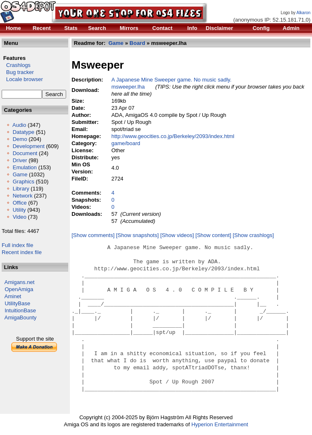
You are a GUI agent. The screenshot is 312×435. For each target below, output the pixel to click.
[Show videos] (177, 235)
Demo (19, 139)
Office (19, 203)
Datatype (23, 132)
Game (19, 174)
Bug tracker (18, 72)
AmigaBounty (21, 317)
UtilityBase (17, 303)
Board (137, 43)
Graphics (23, 181)
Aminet (13, 296)
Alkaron (303, 12)
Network (22, 196)
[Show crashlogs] (253, 235)
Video (19, 217)
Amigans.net (20, 282)
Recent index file (22, 252)
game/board (125, 143)
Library (20, 188)
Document (24, 153)
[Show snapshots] (137, 235)
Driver (19, 160)
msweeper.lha (128, 87)
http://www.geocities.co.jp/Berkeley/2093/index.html (173, 136)
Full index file (17, 245)
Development (28, 146)
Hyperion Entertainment (219, 424)
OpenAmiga (19, 289)
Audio (19, 125)
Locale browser (22, 79)
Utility (19, 210)
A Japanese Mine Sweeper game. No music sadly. (171, 80)
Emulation (24, 167)
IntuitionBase (20, 310)
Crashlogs (16, 65)
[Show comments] (93, 235)
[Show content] (213, 235)
